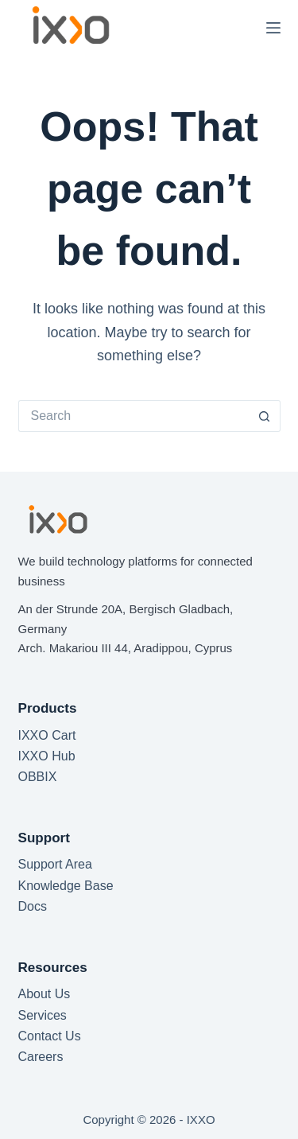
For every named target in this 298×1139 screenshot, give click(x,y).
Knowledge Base (66, 885)
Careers (41, 1056)
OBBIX (37, 776)
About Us (44, 994)
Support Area (55, 864)
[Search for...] (133, 416)
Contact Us (49, 1036)
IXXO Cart (47, 735)
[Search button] (265, 416)
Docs (32, 906)
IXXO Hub (46, 756)
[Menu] (273, 28)
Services (42, 1015)
